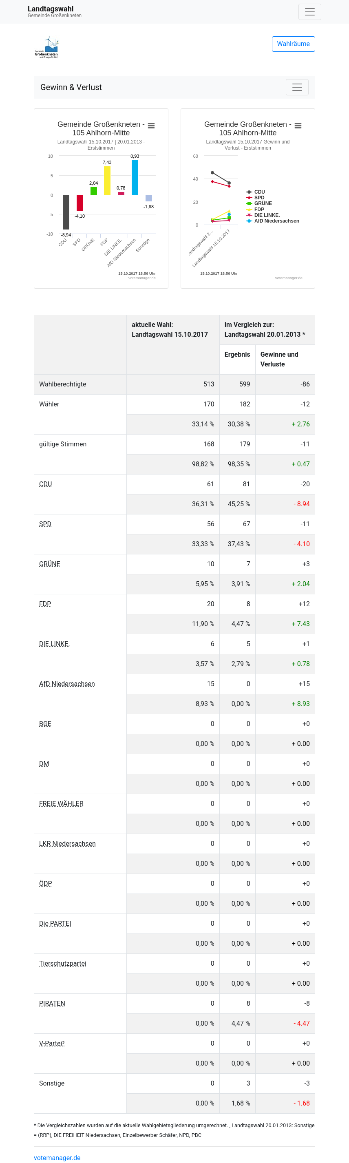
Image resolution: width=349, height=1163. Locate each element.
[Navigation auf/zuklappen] (309, 12)
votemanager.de (57, 1158)
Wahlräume (293, 44)
